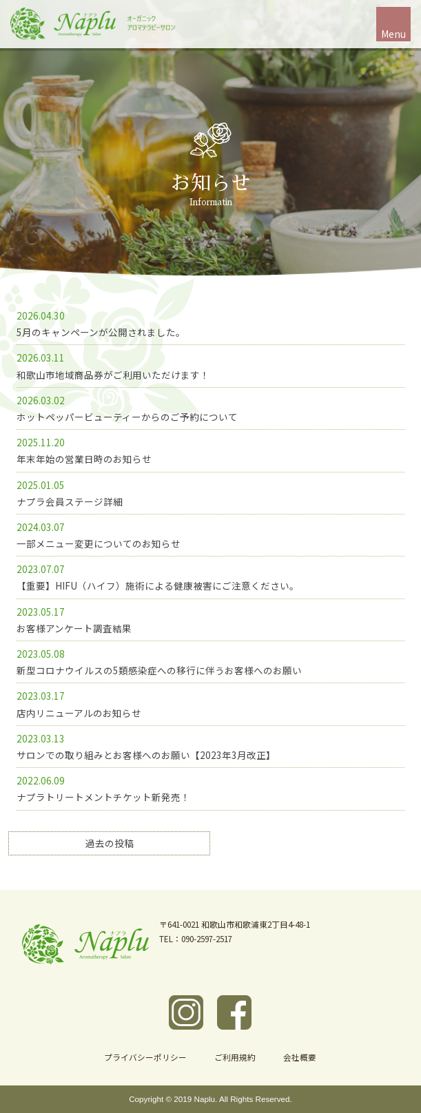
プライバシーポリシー (145, 1057)
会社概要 (299, 1057)
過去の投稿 (109, 843)
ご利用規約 (235, 1057)
